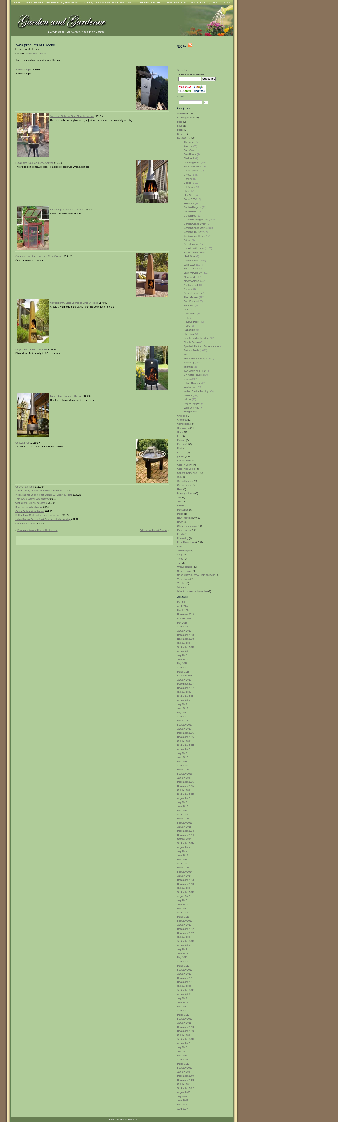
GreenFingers (191, 244)
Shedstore (189, 334)
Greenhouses (184, 485)
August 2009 (183, 1092)
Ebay (186, 191)
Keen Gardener (192, 268)
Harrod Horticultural (194, 248)
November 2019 (185, 614)
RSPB (187, 325)
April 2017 (182, 716)
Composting (183, 428)
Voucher (181, 583)
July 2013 (182, 900)
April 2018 (182, 667)
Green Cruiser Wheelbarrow (29, 511)
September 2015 (185, 794)
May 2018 (182, 663)
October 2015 (184, 790)
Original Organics (193, 293)
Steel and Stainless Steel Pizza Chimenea (72, 116)
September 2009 (185, 1088)
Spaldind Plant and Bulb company (201, 346)
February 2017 (184, 724)
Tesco (187, 354)
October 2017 (184, 692)
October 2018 (184, 643)
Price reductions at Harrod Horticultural (37, 530)
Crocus (187, 174)
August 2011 (183, 994)
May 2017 (182, 712)
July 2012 (182, 949)
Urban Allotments (193, 383)
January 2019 (184, 630)
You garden (190, 411)
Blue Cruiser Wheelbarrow (28, 507)
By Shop (181, 138)
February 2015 (184, 822)
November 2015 (185, 786)
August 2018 (183, 651)
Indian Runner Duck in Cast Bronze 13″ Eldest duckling (43, 494)
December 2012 (185, 929)
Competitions (184, 424)
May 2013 (182, 908)
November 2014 (185, 835)
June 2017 (182, 708)
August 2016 (183, 749)
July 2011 (182, 998)
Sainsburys (189, 330)
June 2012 (182, 953)
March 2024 (183, 610)
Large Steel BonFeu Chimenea (31, 349)
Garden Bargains (193, 207)
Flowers (181, 440)
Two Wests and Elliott (195, 371)
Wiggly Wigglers (192, 403)
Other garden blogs (187, 526)
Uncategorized (184, 566)
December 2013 (185, 880)
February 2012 (184, 969)
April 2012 (182, 961)
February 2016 (184, 773)
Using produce (184, 571)
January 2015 (184, 826)
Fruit (179, 448)
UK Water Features (194, 374)
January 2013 (184, 924)
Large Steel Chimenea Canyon (66, 396)
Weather (181, 587)
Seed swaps (183, 550)
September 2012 (185, 941)
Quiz (179, 546)
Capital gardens (192, 170)
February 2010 (184, 1067)
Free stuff (182, 444)
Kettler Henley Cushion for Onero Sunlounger (38, 490)
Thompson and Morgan (196, 358)
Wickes (187, 399)
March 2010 (183, 1063)
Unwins (188, 379)
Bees (179, 121)
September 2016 (185, 745)
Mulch (180, 514)
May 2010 (182, 1055)
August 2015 (183, 798)
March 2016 (183, 769)
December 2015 (185, 781)
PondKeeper (190, 301)
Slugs (180, 554)
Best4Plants (190, 154)
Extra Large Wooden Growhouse (67, 209)
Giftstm (187, 240)
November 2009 (185, 1080)
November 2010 (185, 1031)
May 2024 (182, 602)
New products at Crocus (35, 45)
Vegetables (183, 579)
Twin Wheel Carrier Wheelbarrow (32, 499)
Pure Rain (189, 305)
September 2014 (185, 843)
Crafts (180, 432)
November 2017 (185, 688)
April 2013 (182, 912)
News (180, 522)
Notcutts (188, 289)
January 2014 (184, 875)
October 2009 (184, 1084)
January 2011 (184, 1023)
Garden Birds (184, 460)
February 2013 (184, 920)
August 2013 (183, 896)
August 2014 (183, 847)
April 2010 (182, 1059)
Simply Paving (191, 342)
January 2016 (184, 778)
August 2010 (183, 1043)
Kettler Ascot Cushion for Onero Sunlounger (38, 515)
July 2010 (182, 1047)
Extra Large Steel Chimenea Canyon (34, 163)
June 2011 (182, 1002)
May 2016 (182, 761)
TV (178, 562)
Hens (180, 489)
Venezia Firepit (23, 69)
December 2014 (185, 831)
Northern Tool (191, 285)
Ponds (180, 534)
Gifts (179, 477)
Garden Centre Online (195, 228)
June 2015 (182, 806)
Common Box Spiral (25, 523)
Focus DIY (189, 199)
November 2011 (185, 982)
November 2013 (185, 884)
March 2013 (183, 916)
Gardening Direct (193, 232)
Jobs (179, 501)
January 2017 (184, 728)
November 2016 (185, 737)
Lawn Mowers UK (193, 272)
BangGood (189, 150)
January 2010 (184, 1072)
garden (180, 456)
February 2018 (184, 675)
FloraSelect (190, 195)
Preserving (182, 538)
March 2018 (183, 671)
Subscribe (182, 70)
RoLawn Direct (191, 322)
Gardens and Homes (194, 236)
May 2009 (182, 1104)
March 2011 (183, 1014)
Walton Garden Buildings (196, 391)
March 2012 (183, 965)
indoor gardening (186, 493)
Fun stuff (181, 452)
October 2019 (184, 618)
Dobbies (188, 179)
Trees (180, 558)
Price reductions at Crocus (153, 530)
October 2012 (184, 937)
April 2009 (182, 1108)
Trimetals (188, 366)
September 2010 (185, 1039)
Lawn (180, 505)
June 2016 (182, 757)
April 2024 (182, 606)
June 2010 (182, 1051)
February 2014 (184, 871)
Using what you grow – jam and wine (196, 575)
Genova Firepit (23, 442)
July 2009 (182, 1096)
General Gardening (187, 473)
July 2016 (182, 753)
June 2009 (182, 1100)
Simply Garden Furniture (196, 338)
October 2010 (184, 1035)
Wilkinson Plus (191, 407)
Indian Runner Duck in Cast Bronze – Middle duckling (42, 519)
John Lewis (189, 264)
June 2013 (182, 904)
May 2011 (182, 1006)
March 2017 (183, 720)
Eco (179, 436)
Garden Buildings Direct (196, 219)
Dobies (187, 182)
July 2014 (182, 851)
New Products (184, 517)
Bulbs (180, 134)
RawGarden (190, 313)
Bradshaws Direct (193, 166)
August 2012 (183, 945)
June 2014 (182, 855)
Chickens (182, 415)
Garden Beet (190, 211)
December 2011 (185, 978)
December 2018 (185, 635)
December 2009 (185, 1075)
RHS (186, 317)
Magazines (182, 509)
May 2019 (182, 622)
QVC (186, 309)
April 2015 (182, 814)
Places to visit (184, 530)
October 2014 (184, 839)
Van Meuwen (190, 387)
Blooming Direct (192, 162)
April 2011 (182, 1010)
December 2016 (185, 732)
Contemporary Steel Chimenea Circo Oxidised (74, 302)
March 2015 (183, 818)
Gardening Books (186, 468)
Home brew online (193, 252)
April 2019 (182, 626)
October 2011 (184, 986)
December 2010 (185, 1027)
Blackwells (189, 158)
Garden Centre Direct (195, 223)
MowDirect (189, 277)
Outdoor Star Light (24, 486)
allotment (182, 113)
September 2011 (185, 990)
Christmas (182, 419)
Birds (179, 125)
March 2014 (183, 867)
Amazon (188, 146)
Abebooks (189, 142)
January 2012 (184, 973)
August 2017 (183, 700)
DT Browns (189, 187)
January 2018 (184, 679)
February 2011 (184, 1018)
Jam (179, 497)
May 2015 (182, 810)
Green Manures (185, 481)
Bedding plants (185, 117)
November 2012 (185, 933)
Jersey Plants (191, 260)
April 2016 (182, 765)
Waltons (188, 395)
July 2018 (182, 655)
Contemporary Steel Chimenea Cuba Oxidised (39, 256)
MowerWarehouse (193, 281)
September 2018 (185, 647)
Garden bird (190, 215)
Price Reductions (186, 542)
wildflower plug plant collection (31, 503)
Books (180, 130)
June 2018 (182, 659)
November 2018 (185, 639)
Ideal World (190, 256)
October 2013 (184, 888)
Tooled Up (189, 362)
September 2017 (185, 696)
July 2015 (182, 802)
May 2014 (182, 859)
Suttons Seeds (191, 350)
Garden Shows (185, 464)
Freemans (189, 203)
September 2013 (185, 892)
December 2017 (185, 683)
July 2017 (182, 704)
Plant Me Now (191, 297)
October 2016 (184, 741)
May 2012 (182, 957)
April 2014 (182, 863)
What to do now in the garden (192, 591)
